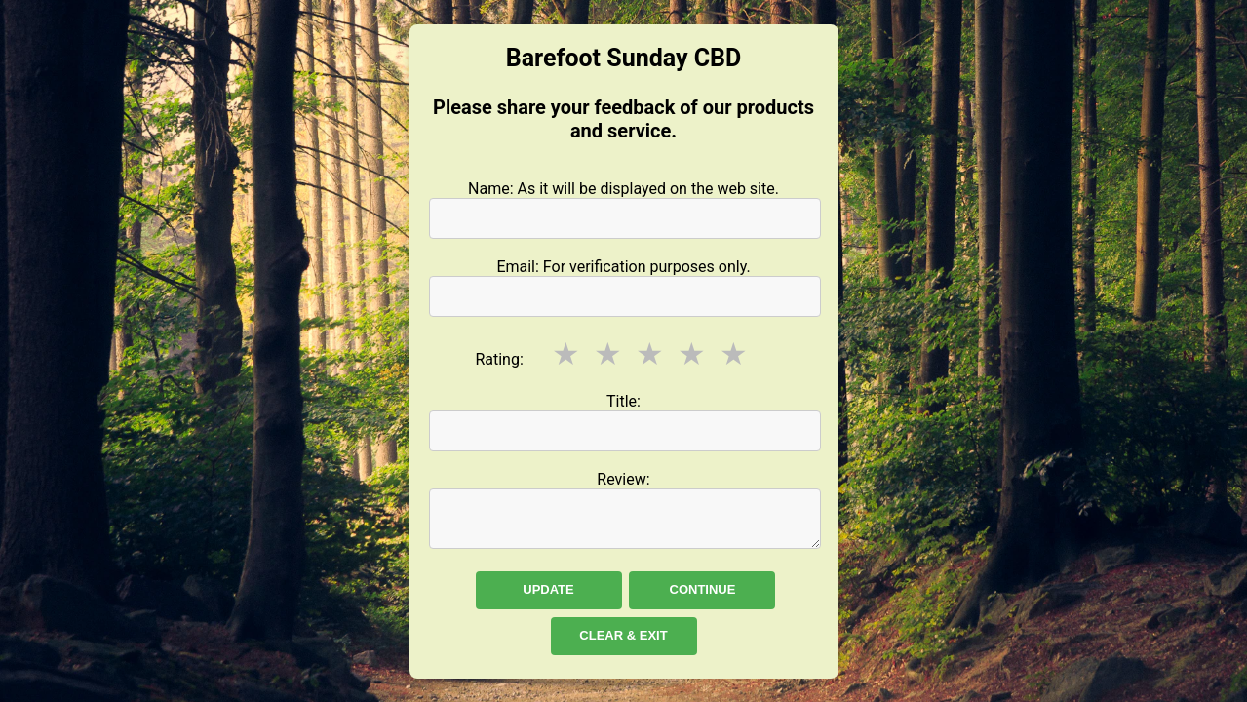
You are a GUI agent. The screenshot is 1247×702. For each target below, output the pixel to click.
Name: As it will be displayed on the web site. (623, 188)
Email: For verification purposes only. (623, 266)
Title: (623, 401)
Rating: (499, 359)
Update (548, 589)
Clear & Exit (623, 635)
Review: (623, 479)
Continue (703, 589)
